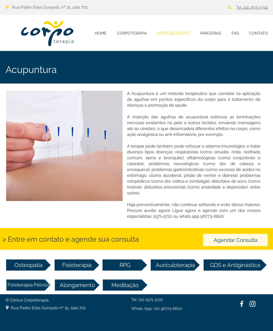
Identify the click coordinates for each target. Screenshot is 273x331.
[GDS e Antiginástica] (235, 265)
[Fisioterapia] (77, 265)
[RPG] (125, 265)
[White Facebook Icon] (242, 304)
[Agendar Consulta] (235, 240)
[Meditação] (125, 285)
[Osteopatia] (28, 265)
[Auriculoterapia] (175, 265)
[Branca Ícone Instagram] (252, 304)
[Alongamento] (77, 285)
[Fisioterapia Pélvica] (28, 285)
